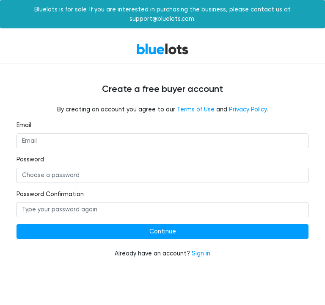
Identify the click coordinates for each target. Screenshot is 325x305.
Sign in (201, 253)
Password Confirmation (50, 194)
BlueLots (162, 49)
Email (24, 125)
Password (30, 159)
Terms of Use (196, 109)
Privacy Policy (248, 109)
